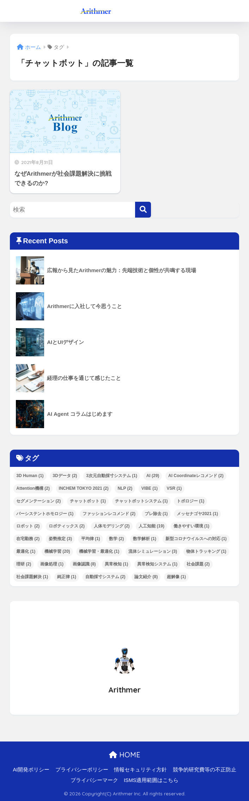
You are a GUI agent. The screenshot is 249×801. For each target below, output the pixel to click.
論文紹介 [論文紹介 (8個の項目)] (146, 576)
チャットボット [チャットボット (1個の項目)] (88, 501)
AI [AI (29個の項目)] (152, 475)
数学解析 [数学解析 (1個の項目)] (144, 538)
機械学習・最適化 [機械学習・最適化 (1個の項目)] (99, 551)
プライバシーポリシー (81, 769)
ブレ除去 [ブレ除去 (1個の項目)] (156, 513)
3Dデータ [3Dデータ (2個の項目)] (65, 475)
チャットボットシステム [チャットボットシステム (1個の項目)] (141, 501)
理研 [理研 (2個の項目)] (23, 564)
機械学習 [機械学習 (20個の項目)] (57, 551)
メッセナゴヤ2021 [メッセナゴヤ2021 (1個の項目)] (197, 513)
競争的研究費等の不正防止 (204, 769)
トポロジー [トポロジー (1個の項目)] (190, 501)
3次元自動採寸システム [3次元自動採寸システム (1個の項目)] (111, 475)
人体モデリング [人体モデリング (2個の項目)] (112, 526)
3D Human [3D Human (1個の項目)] (29, 475)
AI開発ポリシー (31, 769)
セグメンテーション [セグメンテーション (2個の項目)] (38, 501)
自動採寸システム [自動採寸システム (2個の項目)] (105, 576)
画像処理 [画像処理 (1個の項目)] (51, 564)
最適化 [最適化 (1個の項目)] (25, 551)
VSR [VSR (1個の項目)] (174, 488)
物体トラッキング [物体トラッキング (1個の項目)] (206, 551)
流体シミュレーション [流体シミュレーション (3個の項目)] (152, 551)
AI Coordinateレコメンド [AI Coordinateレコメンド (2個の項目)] (196, 475)
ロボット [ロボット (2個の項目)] (28, 526)
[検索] (143, 210)
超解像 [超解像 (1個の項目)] (176, 576)
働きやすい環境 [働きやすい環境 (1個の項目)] (191, 526)
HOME (124, 754)
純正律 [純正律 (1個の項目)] (66, 576)
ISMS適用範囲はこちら (151, 780)
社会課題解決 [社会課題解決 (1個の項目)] (32, 576)
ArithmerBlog (125, 11)
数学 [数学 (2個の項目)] (116, 538)
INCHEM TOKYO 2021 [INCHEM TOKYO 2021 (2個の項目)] (84, 488)
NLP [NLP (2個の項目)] (124, 488)
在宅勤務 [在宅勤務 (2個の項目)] (28, 538)
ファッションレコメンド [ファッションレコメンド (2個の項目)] (109, 513)
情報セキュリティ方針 (140, 769)
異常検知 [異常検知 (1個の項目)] (116, 564)
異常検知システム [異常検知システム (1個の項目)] (157, 564)
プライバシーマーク (94, 780)
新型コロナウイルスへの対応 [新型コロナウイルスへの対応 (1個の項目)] (196, 538)
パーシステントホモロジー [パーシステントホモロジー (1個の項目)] (44, 513)
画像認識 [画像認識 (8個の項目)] (84, 564)
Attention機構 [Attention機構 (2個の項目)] (33, 488)
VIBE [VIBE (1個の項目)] (149, 488)
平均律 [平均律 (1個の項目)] (90, 538)
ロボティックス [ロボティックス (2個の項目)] (67, 526)
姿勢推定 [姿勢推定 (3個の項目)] (60, 538)
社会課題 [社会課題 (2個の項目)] (198, 564)
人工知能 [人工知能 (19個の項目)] (151, 526)
